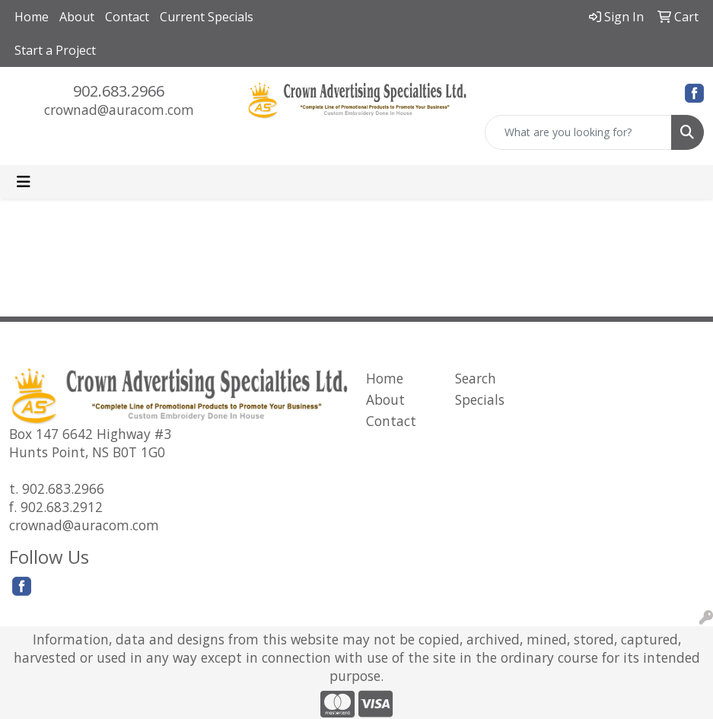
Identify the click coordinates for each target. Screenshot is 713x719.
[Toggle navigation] (24, 181)
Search (475, 378)
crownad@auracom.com (119, 109)
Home (31, 16)
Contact (127, 16)
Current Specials (206, 16)
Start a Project (55, 50)
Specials (480, 399)
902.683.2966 (118, 91)
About (76, 16)
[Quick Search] (578, 132)
